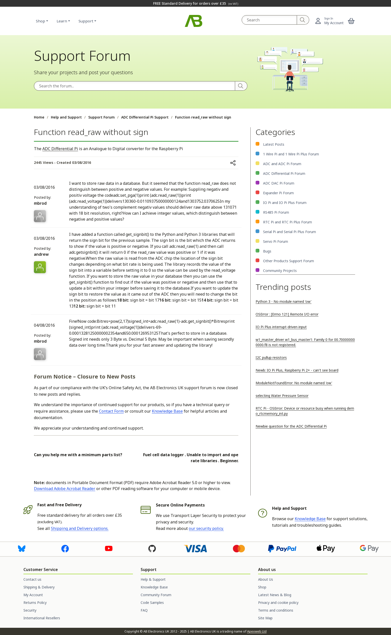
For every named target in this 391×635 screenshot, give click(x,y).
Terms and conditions (275, 610)
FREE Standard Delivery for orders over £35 (195, 3)
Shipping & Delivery (39, 587)
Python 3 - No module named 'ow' (283, 301)
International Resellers (41, 618)
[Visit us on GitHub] (152, 548)
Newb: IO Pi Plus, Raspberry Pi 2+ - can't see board (297, 370)
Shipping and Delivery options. (79, 528)
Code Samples (152, 602)
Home (39, 117)
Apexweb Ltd (257, 631)
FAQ (144, 610)
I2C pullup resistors (271, 357)
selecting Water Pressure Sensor (282, 395)
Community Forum (156, 594)
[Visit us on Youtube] (108, 548)
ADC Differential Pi (60, 148)
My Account (33, 594)
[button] (351, 21)
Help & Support (153, 579)
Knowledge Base (167, 411)
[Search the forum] (134, 86)
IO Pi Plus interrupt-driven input (281, 326)
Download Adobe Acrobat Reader (64, 488)
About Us (265, 579)
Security (29, 610)
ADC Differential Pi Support (145, 117)
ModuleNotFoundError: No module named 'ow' (294, 383)
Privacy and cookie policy (278, 602)
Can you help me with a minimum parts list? (78, 454)
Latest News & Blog (274, 594)
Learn (62, 20)
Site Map (265, 618)
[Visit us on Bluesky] (21, 548)
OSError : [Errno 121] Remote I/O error (287, 314)
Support (86, 20)
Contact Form (111, 411)
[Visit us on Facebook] (65, 548)
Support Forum (101, 117)
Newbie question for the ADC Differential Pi (291, 426)
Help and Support (66, 117)
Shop (40, 20)
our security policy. (206, 528)
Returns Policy (35, 602)
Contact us (32, 579)
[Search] (303, 20)
